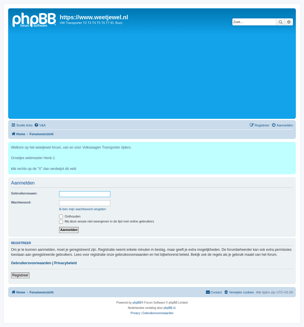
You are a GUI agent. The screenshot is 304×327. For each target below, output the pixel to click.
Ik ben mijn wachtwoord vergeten (82, 209)
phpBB (136, 302)
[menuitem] (40, 125)
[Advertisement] (152, 73)
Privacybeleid (65, 263)
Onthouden (70, 216)
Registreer (20, 275)
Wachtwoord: (21, 202)
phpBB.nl (170, 307)
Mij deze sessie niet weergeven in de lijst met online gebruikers (106, 221)
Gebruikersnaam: (24, 193)
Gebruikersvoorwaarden (31, 263)
